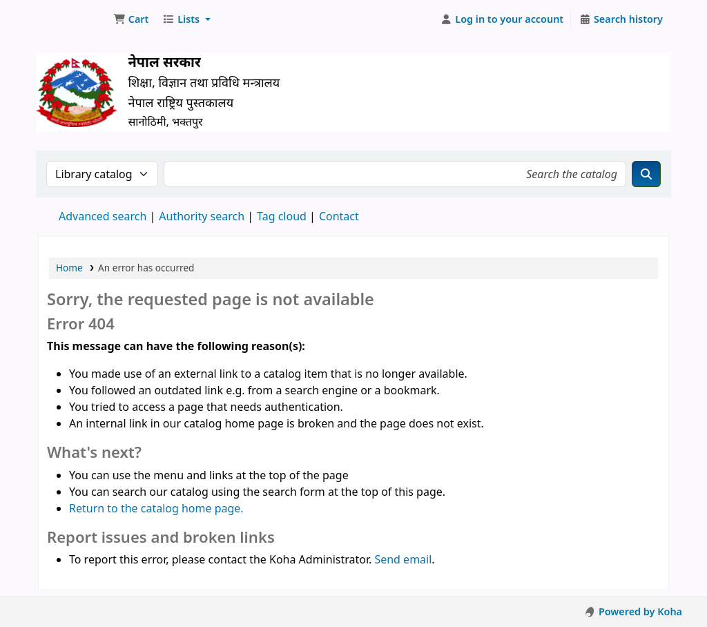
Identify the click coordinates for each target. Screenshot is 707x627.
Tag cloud (282, 216)
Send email (403, 559)
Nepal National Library (73, 19)
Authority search (201, 216)
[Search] (646, 174)
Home (69, 267)
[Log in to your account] (502, 19)
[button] (131, 19)
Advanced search (102, 216)
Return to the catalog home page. (156, 508)
